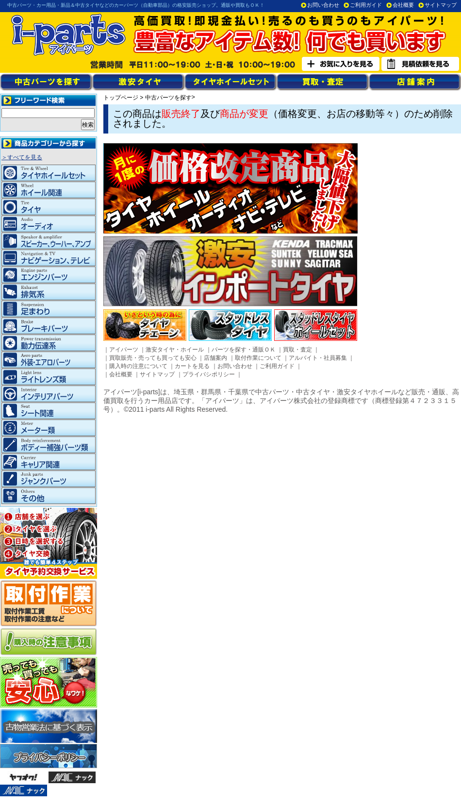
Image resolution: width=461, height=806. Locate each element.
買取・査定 (297, 349)
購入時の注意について (138, 366)
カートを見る (192, 366)
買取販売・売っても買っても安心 (153, 357)
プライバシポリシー (208, 374)
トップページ (120, 97)
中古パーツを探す (168, 97)
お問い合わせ (323, 5)
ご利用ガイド (366, 5)
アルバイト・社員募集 (318, 357)
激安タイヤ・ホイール (175, 349)
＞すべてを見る (21, 157)
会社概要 (403, 5)
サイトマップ (441, 5)
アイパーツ (123, 349)
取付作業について (258, 357)
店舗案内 (215, 357)
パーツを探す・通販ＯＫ (244, 349)
